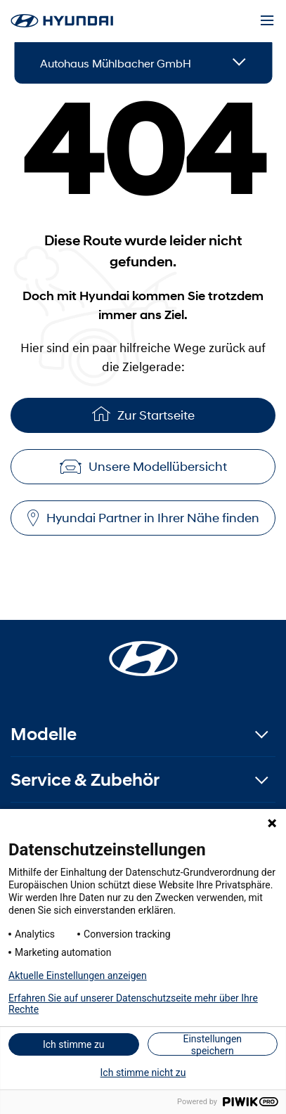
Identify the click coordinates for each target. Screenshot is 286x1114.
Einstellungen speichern (212, 1044)
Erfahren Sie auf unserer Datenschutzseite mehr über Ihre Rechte (133, 1003)
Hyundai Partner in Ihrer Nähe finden (143, 518)
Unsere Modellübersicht (143, 466)
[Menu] (267, 21)
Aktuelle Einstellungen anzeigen (77, 975)
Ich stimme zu (74, 1044)
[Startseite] (143, 650)
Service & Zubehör (85, 780)
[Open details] (239, 63)
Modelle (44, 734)
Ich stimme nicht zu (143, 1072)
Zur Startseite (143, 413)
